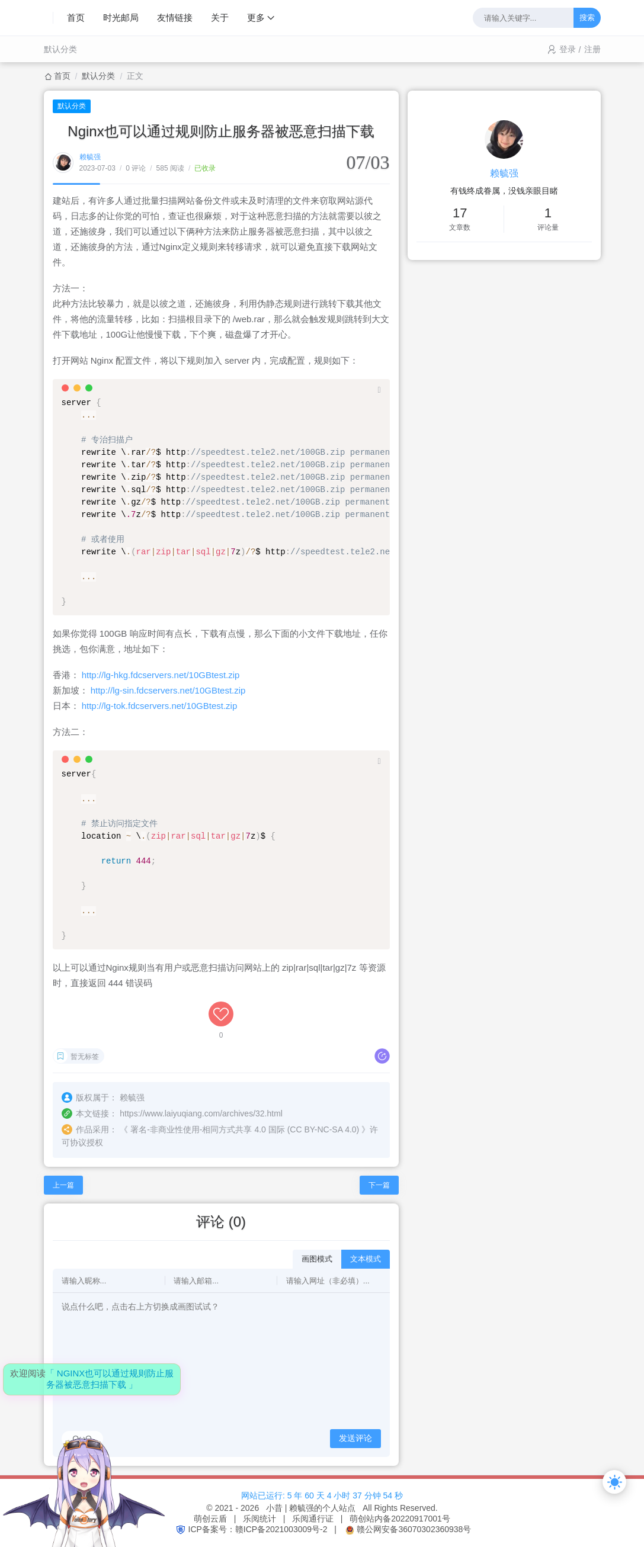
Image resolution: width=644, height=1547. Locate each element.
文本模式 (365, 1258)
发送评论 (355, 1438)
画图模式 (317, 1258)
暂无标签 (85, 1056)
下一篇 (379, 1185)
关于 (220, 17)
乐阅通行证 (313, 1518)
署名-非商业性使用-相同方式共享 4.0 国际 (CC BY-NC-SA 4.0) (244, 1129)
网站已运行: (263, 1495)
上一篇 (63, 1185)
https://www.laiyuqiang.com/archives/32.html (201, 1113)
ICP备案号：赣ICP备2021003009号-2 (258, 1529)
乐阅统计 (259, 1518)
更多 (256, 17)
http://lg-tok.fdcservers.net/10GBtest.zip (160, 706)
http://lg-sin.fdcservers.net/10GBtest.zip (168, 690)
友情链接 (175, 17)
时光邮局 (121, 17)
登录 (567, 49)
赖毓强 (90, 157)
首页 (76, 17)
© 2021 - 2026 (235, 1508)
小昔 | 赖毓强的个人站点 (310, 1508)
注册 (592, 49)
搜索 (587, 17)
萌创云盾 (210, 1518)
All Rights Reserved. (398, 1508)
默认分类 (60, 49)
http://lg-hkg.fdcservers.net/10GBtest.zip (161, 675)
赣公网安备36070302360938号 (414, 1529)
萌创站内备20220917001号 (400, 1518)
